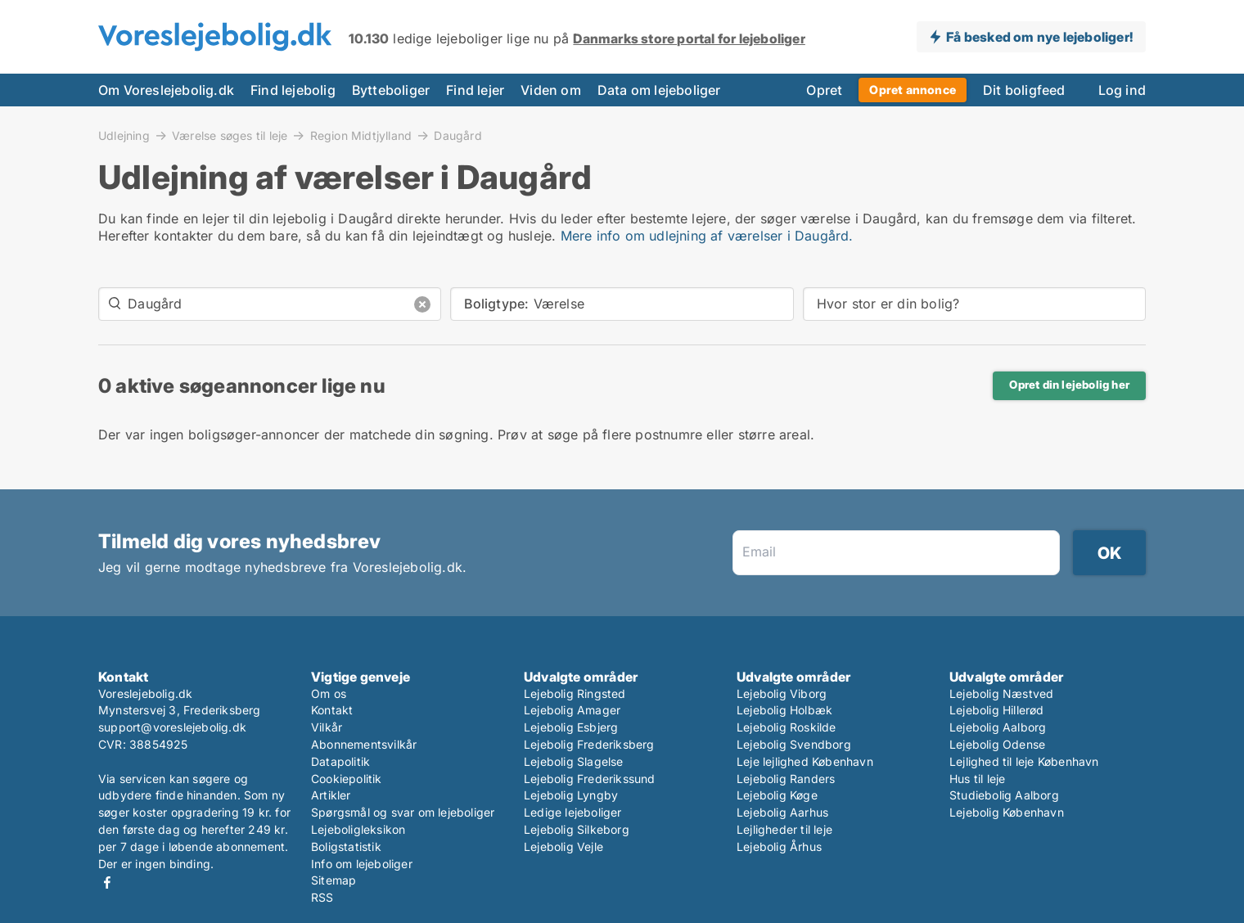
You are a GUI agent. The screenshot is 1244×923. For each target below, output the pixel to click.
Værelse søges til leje (229, 135)
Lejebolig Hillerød (996, 710)
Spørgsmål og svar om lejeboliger (402, 812)
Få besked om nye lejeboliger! (1039, 37)
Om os (328, 693)
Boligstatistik (346, 846)
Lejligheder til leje (784, 829)
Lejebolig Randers (786, 779)
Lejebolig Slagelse (574, 761)
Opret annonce (912, 90)
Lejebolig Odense (997, 744)
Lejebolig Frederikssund (590, 779)
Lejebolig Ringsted (575, 693)
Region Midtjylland (361, 135)
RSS (322, 897)
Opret (824, 90)
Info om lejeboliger (361, 864)
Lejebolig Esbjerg (571, 727)
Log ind (1122, 90)
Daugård (457, 136)
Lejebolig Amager (572, 710)
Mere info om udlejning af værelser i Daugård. (707, 235)
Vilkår (326, 727)
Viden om (551, 90)
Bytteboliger (391, 90)
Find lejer (475, 90)
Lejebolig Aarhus (782, 812)
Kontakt (332, 710)
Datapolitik (340, 761)
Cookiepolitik (346, 779)
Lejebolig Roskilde (786, 727)
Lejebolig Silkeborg (576, 829)
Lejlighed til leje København (1024, 761)
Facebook (107, 882)
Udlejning (124, 135)
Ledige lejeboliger (573, 812)
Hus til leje (977, 779)
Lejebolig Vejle (563, 846)
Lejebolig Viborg (782, 693)
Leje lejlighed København (805, 761)
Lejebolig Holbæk (784, 710)
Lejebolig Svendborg (794, 744)
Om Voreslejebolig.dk (166, 90)
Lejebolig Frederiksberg (589, 744)
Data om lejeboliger (659, 90)
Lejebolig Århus (779, 846)
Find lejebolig (293, 90)
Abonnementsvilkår (364, 744)
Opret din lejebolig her (1069, 384)
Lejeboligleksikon (358, 829)
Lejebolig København (1006, 812)
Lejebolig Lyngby (571, 795)
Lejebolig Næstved (1001, 693)
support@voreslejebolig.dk (172, 727)
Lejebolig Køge (777, 795)
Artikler (331, 795)
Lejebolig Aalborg (997, 727)
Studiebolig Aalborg (1004, 795)
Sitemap (333, 880)
